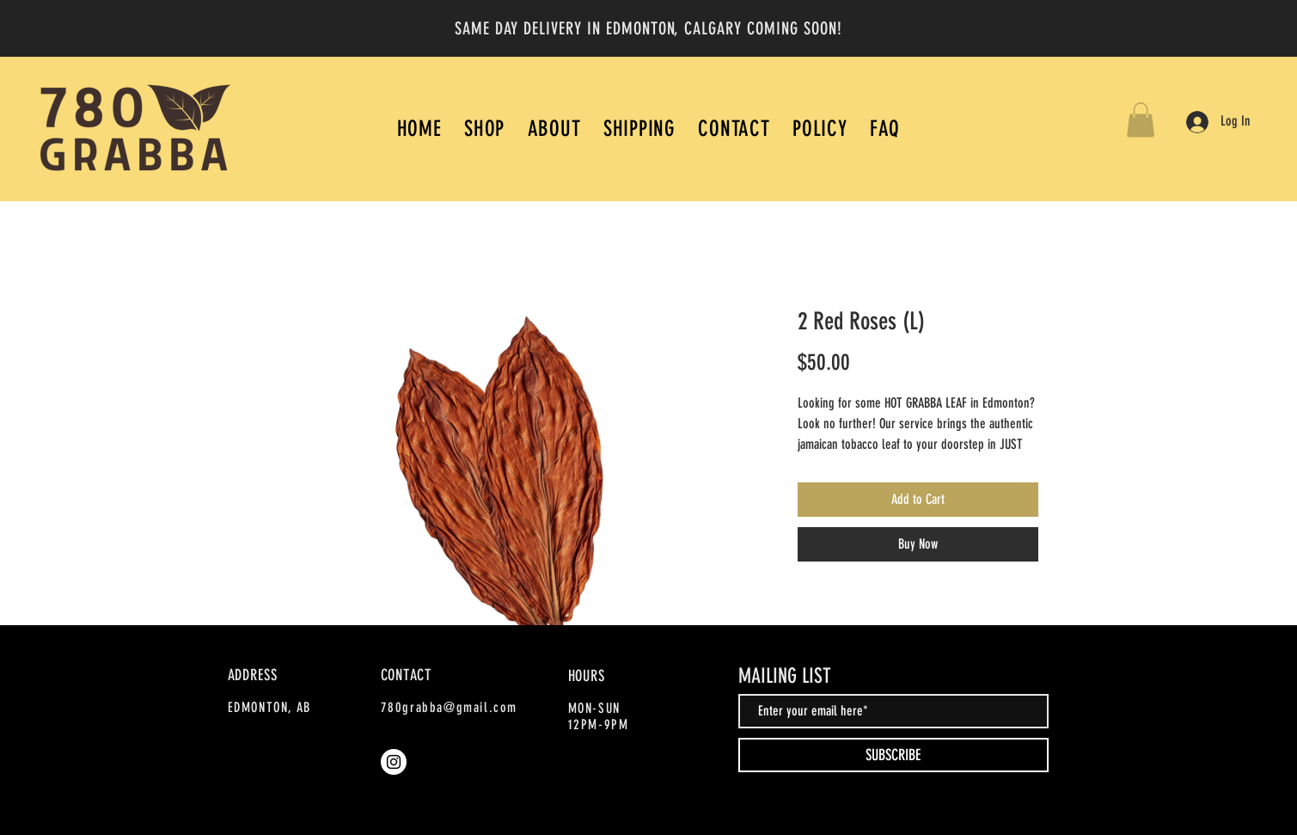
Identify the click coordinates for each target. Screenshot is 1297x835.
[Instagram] (394, 762)
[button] (1140, 120)
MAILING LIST (784, 676)
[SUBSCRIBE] (893, 755)
